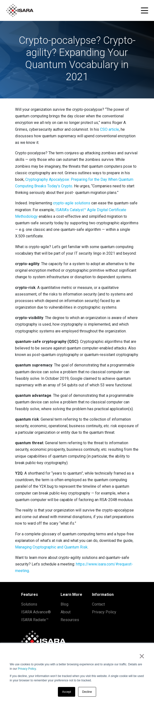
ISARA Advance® (36, 612)
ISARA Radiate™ (34, 619)
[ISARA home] (20, 10)
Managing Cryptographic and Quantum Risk (51, 547)
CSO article (109, 129)
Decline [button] (87, 692)
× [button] (142, 656)
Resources (70, 619)
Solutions (29, 604)
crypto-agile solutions (71, 203)
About (66, 612)
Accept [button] (66, 692)
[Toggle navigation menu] (144, 10)
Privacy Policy (27, 668)
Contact (98, 604)
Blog (64, 604)
